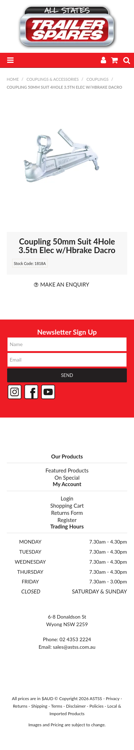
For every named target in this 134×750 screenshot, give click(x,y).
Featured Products (66, 470)
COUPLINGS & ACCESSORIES (52, 79)
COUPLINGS (97, 79)
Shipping (39, 706)
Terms (56, 706)
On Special (66, 477)
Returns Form (67, 512)
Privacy (112, 698)
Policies (96, 706)
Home (13, 79)
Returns (20, 706)
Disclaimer (76, 706)
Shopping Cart (67, 505)
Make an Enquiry (64, 284)
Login (67, 498)
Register (67, 520)
